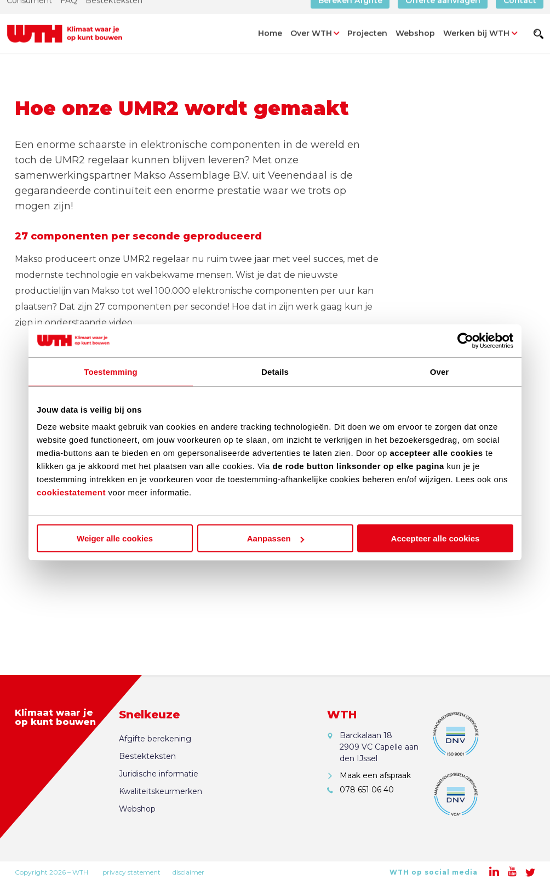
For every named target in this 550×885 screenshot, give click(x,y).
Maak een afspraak (375, 775)
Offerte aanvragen (442, 14)
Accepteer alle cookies (435, 538)
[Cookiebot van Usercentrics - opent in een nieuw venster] (465, 340)
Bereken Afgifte (350, 14)
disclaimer (188, 872)
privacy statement (131, 872)
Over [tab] (439, 371)
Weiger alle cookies (115, 538)
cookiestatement (71, 492)
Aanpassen (275, 538)
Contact (519, 14)
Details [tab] (275, 371)
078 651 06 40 (367, 790)
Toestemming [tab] (111, 371)
